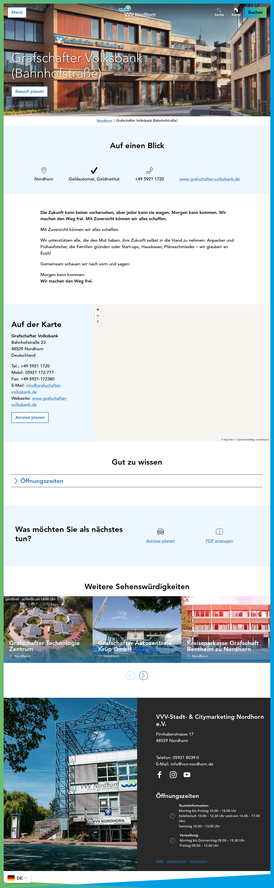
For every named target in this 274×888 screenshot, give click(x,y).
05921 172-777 (39, 372)
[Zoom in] (98, 309)
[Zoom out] (98, 316)
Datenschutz (176, 861)
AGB (159, 861)
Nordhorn (104, 121)
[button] (255, 12)
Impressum (198, 861)
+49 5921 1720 (149, 179)
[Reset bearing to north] (98, 322)
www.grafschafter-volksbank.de (209, 179)
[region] (181, 373)
